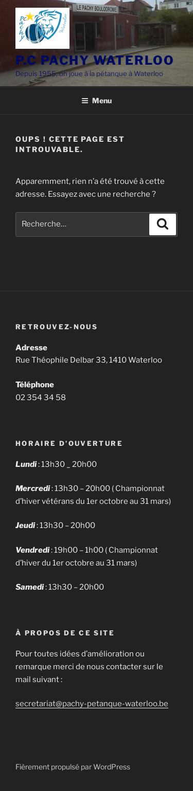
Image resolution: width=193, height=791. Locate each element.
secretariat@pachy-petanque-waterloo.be (91, 703)
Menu (96, 100)
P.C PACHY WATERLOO (94, 60)
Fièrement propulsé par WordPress (72, 766)
